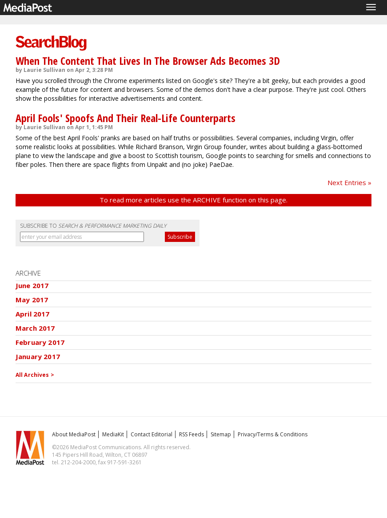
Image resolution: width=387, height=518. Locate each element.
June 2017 (32, 285)
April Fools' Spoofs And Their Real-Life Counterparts (125, 118)
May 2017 (32, 299)
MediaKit (113, 434)
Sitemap (221, 434)
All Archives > (35, 375)
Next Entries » (349, 182)
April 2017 (33, 313)
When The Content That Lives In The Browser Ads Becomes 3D (148, 60)
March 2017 (35, 328)
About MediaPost (74, 434)
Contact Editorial (151, 434)
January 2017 (38, 356)
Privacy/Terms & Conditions (272, 434)
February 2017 (40, 342)
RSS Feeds (191, 434)
